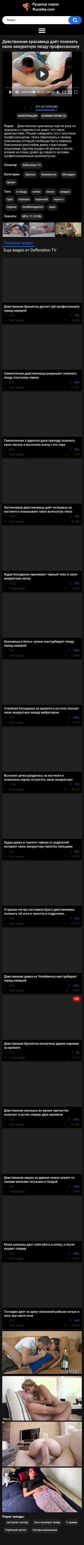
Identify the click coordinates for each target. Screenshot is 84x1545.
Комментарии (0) (54, 115)
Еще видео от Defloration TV (30, 250)
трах (10, 199)
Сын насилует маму (47, 1522)
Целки (11, 182)
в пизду (22, 191)
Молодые (68, 174)
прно (52, 207)
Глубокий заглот (16, 1530)
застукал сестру (17, 1522)
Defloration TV (32, 165)
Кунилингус (48, 174)
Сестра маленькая (45, 1530)
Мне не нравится (30, 108)
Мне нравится (25, 108)
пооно (50, 191)
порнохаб (41, 199)
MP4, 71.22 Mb (31, 216)
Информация (27, 115)
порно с (59, 199)
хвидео (65, 191)
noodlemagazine (32, 207)
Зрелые (30, 174)
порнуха (24, 199)
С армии (71, 1522)
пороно (12, 207)
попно (36, 191)
